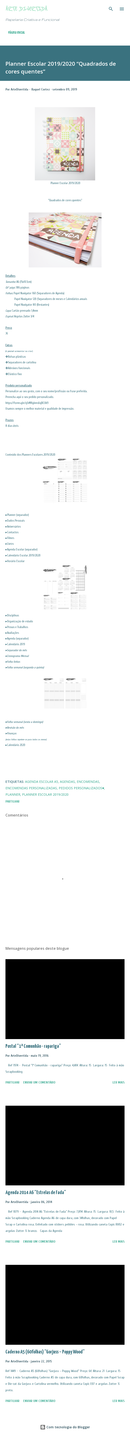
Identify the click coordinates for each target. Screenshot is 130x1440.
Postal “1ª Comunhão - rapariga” (33, 1046)
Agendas (67, 781)
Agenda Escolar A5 (41, 781)
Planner (12, 794)
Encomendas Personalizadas (31, 788)
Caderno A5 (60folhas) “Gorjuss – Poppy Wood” (45, 1352)
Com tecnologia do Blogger (65, 1427)
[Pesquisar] (111, 8)
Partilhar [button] (12, 801)
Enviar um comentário (39, 1082)
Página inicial (16, 32)
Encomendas (88, 781)
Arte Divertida (26, 8)
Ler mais (118, 1082)
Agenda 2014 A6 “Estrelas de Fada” (35, 1192)
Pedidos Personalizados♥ (81, 788)
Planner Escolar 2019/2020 (45, 794)
